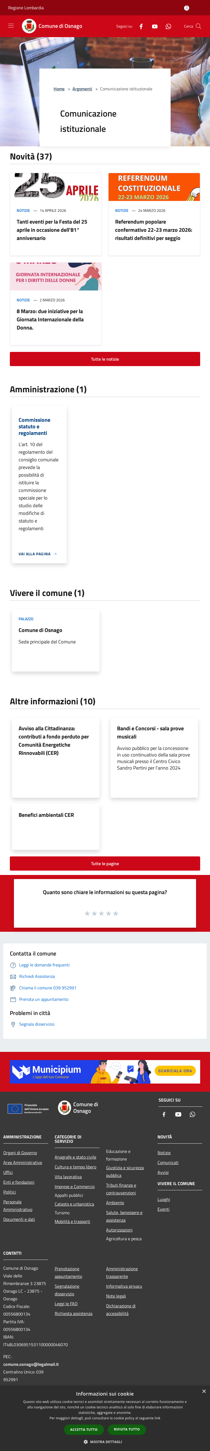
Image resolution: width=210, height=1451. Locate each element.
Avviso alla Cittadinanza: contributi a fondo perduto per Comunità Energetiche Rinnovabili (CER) (54, 740)
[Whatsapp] (166, 26)
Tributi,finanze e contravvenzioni (121, 1189)
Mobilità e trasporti (72, 1221)
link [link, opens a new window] (158, 1418)
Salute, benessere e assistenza (124, 1216)
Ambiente (115, 1202)
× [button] (204, 1392)
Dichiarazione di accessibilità (121, 1309)
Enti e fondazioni (18, 1182)
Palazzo (26, 619)
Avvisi (163, 1172)
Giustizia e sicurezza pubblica (125, 1171)
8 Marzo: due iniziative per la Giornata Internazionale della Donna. (50, 319)
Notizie (23, 210)
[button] (105, 1441)
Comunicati (168, 1162)
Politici (9, 1192)
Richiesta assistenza (73, 1313)
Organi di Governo (20, 1152)
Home (59, 88)
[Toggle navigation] (11, 25)
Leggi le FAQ (66, 1303)
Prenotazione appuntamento (68, 1272)
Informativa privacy (124, 1286)
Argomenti (82, 88)
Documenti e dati (19, 1219)
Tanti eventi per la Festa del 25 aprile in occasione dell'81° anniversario (52, 229)
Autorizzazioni (119, 1230)
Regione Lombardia (26, 7)
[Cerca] (198, 26)
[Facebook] (138, 26)
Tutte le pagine (105, 863)
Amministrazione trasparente (122, 1272)
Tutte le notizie (105, 359)
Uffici (8, 1172)
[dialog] (105, 1418)
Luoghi (164, 1199)
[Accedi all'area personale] (186, 8)
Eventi (164, 1209)
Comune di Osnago (40, 630)
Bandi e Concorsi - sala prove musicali (150, 732)
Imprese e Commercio (75, 1186)
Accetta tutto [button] (84, 1429)
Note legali (116, 1296)
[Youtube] (152, 26)
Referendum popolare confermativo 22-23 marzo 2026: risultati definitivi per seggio (153, 229)
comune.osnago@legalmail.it (31, 1364)
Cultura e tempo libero (75, 1167)
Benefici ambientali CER (46, 815)
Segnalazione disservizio (67, 1290)
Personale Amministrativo (17, 1205)
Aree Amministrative (22, 1162)
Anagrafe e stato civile (75, 1157)
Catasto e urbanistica (74, 1204)
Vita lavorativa (68, 1176)
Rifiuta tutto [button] (127, 1429)
